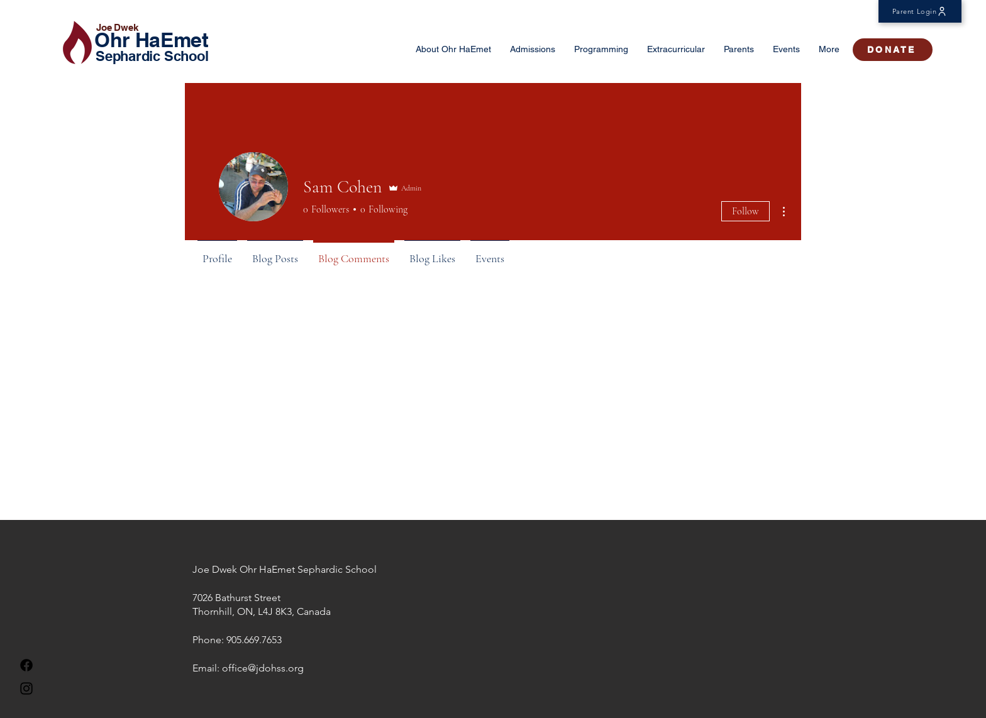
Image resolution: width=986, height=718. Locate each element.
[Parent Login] (919, 11)
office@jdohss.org (263, 668)
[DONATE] (893, 49)
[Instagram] (26, 688)
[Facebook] (26, 665)
